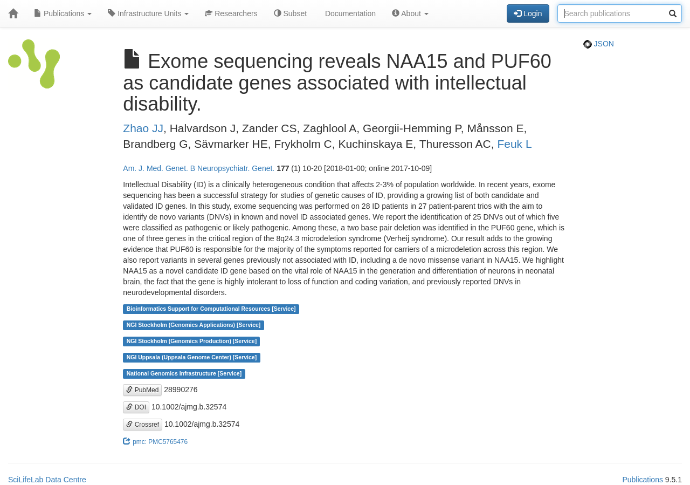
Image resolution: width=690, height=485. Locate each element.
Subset (290, 13)
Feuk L (514, 144)
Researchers (231, 13)
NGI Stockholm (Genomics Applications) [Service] (194, 325)
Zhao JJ (143, 128)
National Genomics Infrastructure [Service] (184, 374)
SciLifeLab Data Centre (47, 479)
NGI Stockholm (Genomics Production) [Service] (192, 341)
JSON (598, 43)
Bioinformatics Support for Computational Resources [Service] (211, 309)
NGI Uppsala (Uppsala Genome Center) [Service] (192, 357)
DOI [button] (136, 407)
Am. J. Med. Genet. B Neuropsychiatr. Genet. (198, 168)
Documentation (349, 13)
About (410, 13)
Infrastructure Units (148, 13)
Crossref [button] (142, 424)
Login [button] (528, 13)
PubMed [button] (142, 390)
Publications (63, 13)
